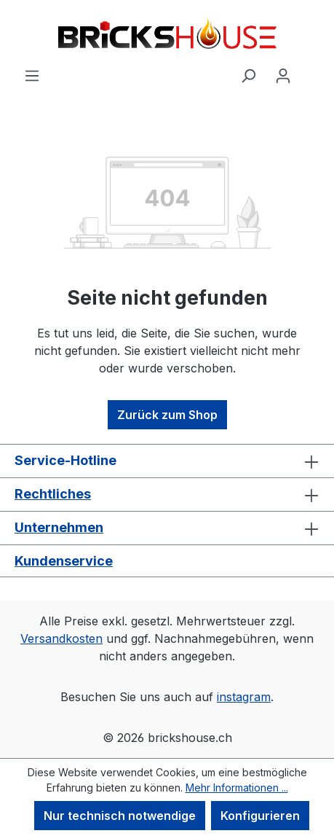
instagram (244, 696)
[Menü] (32, 75)
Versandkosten (61, 638)
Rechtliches (53, 493)
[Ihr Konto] (283, 75)
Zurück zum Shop (167, 414)
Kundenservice (64, 561)
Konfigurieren (260, 815)
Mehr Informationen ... (237, 787)
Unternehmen (59, 527)
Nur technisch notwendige (120, 815)
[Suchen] (248, 75)
